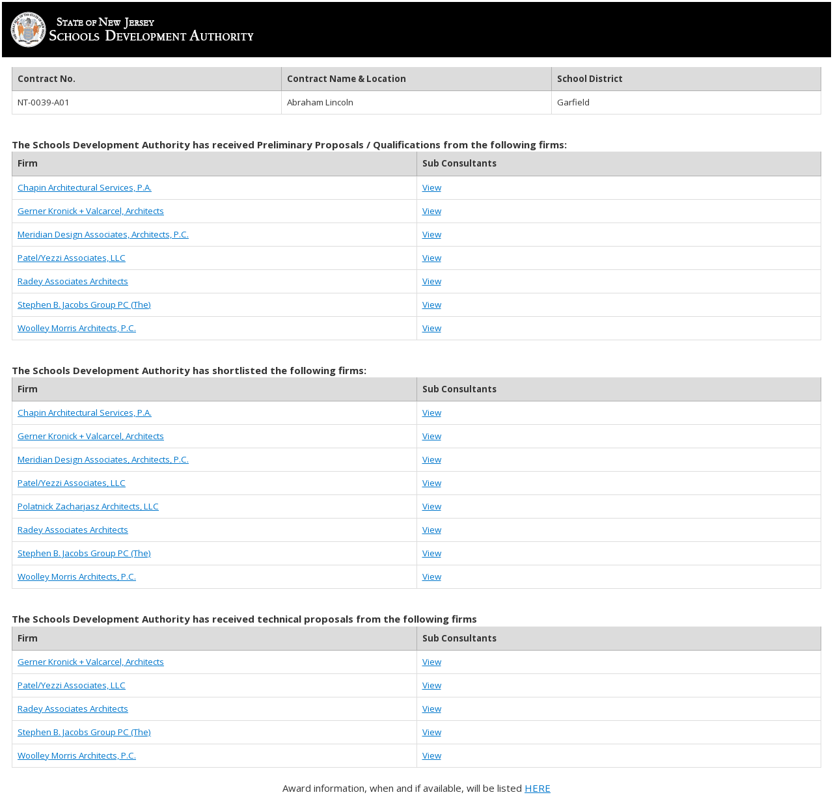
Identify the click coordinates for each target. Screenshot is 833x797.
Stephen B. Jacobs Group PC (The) (84, 304)
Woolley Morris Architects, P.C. (77, 328)
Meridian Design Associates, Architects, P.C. (103, 234)
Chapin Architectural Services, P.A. (85, 187)
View (431, 187)
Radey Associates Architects (73, 281)
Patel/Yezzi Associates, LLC (72, 257)
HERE (538, 787)
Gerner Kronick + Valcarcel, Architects (91, 211)
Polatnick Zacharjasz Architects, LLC (88, 506)
